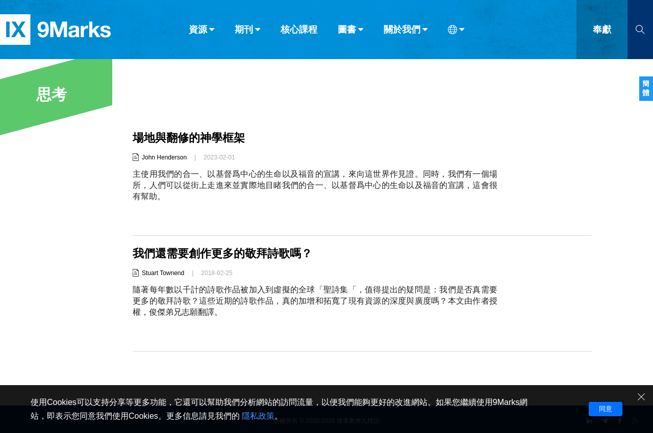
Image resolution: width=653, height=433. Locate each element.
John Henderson (164, 157)
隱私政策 (258, 416)
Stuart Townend (163, 273)
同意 (605, 409)
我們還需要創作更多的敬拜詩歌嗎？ (222, 253)
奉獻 (602, 29)
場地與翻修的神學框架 (189, 137)
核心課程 (299, 29)
